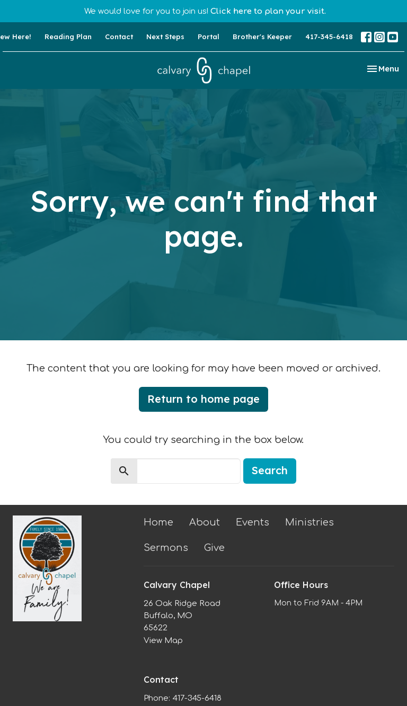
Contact (119, 36)
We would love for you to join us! (205, 11)
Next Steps (165, 36)
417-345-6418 (329, 36)
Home (158, 522)
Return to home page (203, 398)
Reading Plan (68, 36)
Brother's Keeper (262, 36)
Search (270, 470)
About (204, 522)
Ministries (309, 522)
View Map (163, 640)
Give (214, 547)
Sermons (166, 547)
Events (252, 522)
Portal (208, 36)
